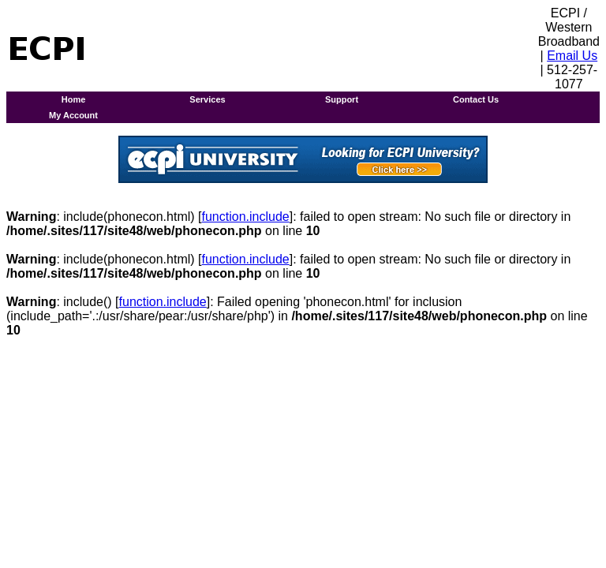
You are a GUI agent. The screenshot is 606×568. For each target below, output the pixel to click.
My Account (73, 115)
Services (207, 99)
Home (74, 99)
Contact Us (476, 99)
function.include (246, 216)
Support (341, 99)
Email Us (572, 55)
